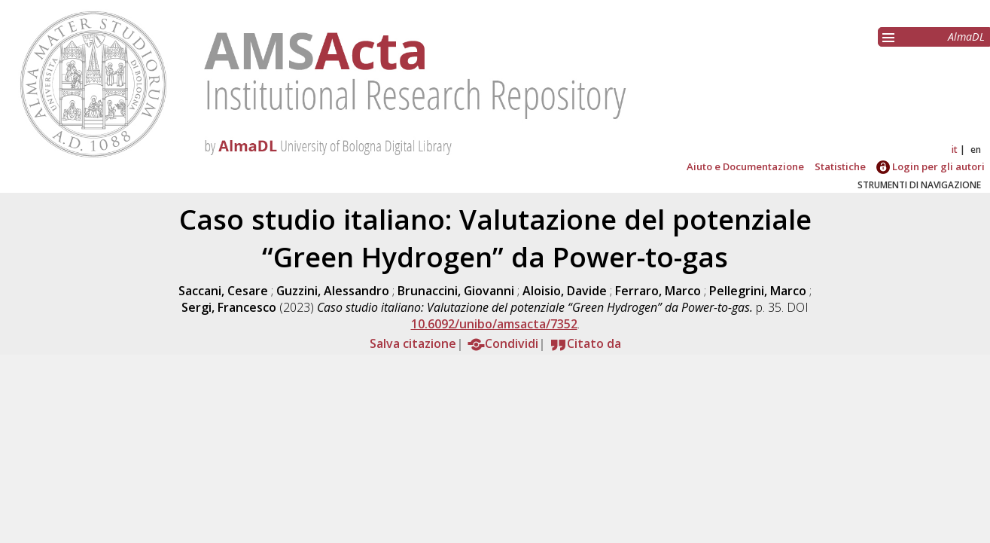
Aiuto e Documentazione (745, 166)
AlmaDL (966, 36)
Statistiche (840, 166)
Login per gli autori (930, 166)
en (975, 149)
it (955, 149)
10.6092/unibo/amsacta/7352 (494, 324)
